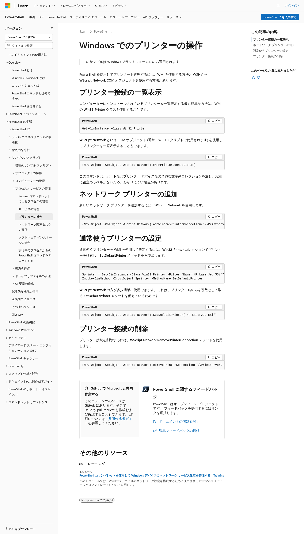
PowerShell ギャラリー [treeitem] (23, 358)
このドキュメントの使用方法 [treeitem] (27, 55)
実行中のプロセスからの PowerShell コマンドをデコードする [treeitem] (35, 255)
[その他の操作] (221, 31)
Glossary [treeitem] (17, 314)
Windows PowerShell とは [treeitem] (28, 78)
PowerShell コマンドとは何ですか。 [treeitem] (31, 96)
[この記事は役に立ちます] (253, 77)
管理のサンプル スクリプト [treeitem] (33, 165)
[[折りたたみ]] (51, 28)
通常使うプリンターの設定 (271, 51)
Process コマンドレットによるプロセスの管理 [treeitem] (34, 198)
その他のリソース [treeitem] (23, 307)
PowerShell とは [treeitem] (22, 70)
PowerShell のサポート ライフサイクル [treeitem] (29, 391)
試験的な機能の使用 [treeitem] (25, 291)
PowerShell (101, 31)
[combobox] (29, 37)
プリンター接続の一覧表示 (271, 39)
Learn (83, 31)
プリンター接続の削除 (268, 56)
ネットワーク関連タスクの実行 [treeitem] (35, 227)
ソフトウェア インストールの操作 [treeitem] (35, 240)
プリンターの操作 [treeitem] (30, 217)
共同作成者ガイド (108, 420)
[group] (152, 224)
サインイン (291, 5)
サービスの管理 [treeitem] (29, 209)
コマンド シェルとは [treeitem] (25, 85)
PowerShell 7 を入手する (280, 17)
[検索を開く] (278, 6)
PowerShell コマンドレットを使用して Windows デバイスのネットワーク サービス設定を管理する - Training (151, 475)
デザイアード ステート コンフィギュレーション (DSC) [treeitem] (30, 348)
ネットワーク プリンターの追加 (274, 45)
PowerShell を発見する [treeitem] (26, 106)
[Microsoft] (8, 5)
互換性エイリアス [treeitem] (23, 299)
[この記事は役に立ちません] (258, 77)
